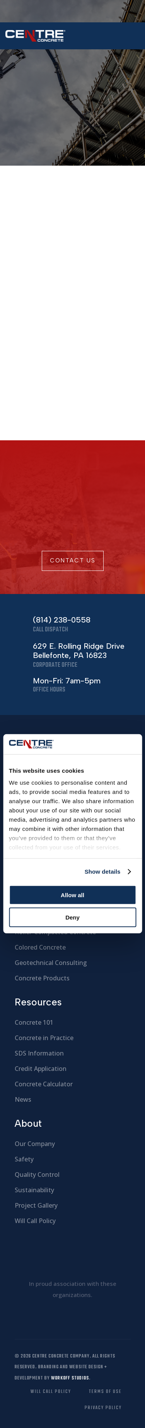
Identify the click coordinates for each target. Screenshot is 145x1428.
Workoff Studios (70, 1378)
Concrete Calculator (44, 1084)
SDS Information (39, 1053)
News (23, 1099)
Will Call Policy (35, 1221)
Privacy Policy (103, 1408)
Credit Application (41, 1068)
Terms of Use (105, 1392)
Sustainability (34, 1190)
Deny (72, 917)
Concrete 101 (34, 1022)
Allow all (72, 895)
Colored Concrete (40, 947)
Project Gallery (36, 1205)
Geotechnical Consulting (51, 962)
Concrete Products (42, 978)
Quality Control (37, 1174)
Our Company (35, 1143)
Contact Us (73, 560)
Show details (103, 871)
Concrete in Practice (44, 1038)
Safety (24, 1159)
